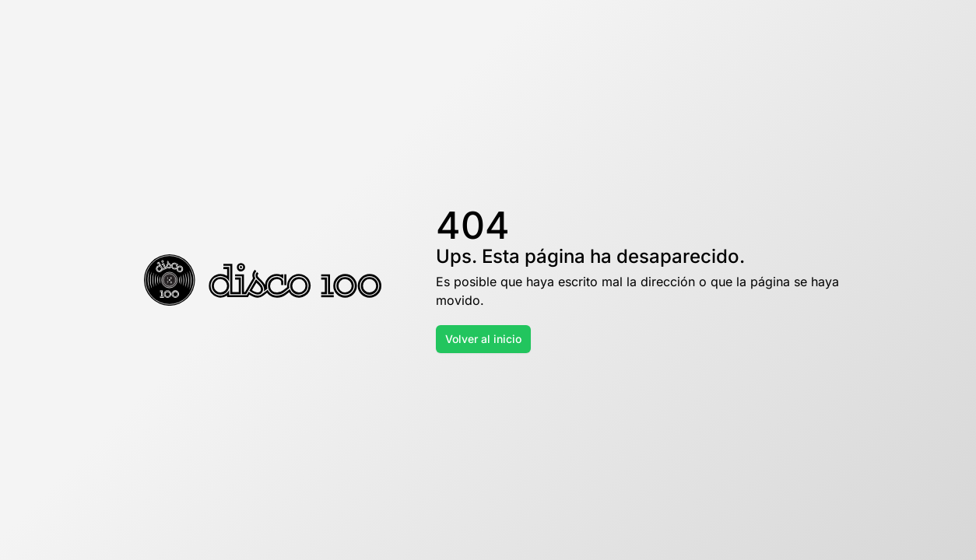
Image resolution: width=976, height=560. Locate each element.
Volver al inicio (483, 338)
